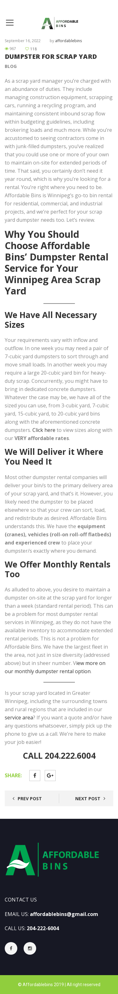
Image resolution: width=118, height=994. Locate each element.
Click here (43, 430)
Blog (11, 66)
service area (19, 717)
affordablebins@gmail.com (64, 914)
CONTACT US (21, 899)
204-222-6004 (43, 928)
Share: (13, 775)
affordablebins (68, 40)
